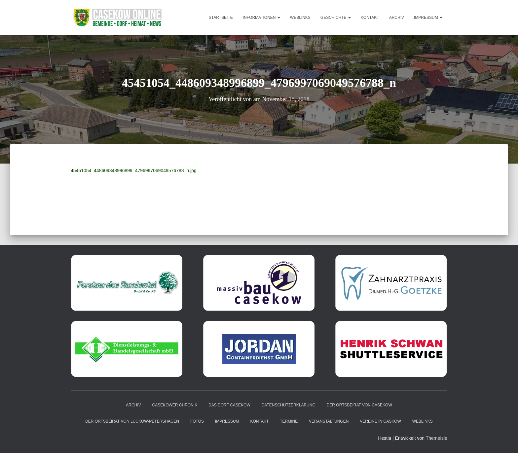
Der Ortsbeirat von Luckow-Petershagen (132, 421)
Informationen (261, 17)
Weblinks (300, 17)
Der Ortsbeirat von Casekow (359, 405)
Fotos (197, 421)
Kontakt (370, 17)
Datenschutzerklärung (288, 405)
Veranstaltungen (329, 421)
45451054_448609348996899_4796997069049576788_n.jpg (134, 170)
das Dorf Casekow (229, 405)
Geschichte (335, 17)
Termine (289, 421)
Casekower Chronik (175, 405)
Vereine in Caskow (380, 421)
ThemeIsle (436, 438)
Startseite (221, 17)
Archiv (396, 17)
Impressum (428, 17)
